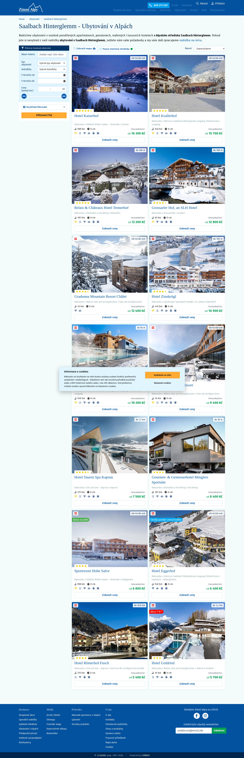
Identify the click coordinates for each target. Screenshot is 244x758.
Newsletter (52, 732)
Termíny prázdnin (80, 723)
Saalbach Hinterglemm (55, 19)
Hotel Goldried (163, 662)
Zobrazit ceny (110, 138)
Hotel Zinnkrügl (164, 295)
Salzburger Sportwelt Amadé (178, 301)
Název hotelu (28, 54)
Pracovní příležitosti (115, 737)
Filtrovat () (44, 115)
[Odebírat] (219, 730)
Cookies (109, 746)
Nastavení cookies (162, 383)
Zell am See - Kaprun (97, 486)
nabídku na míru (190, 40)
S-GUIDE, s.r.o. (104, 754)
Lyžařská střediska (28, 723)
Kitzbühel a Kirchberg (97, 212)
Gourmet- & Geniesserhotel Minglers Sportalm (180, 478)
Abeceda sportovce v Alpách (86, 714)
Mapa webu (111, 742)
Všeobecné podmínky (116, 723)
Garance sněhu (112, 732)
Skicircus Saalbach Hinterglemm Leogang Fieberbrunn (191, 120)
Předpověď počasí (28, 732)
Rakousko (79, 123)
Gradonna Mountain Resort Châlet (100, 295)
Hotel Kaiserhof (86, 115)
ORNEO (146, 754)
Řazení (188, 48)
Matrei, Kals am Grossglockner (101, 301)
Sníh (203, 11)
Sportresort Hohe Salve (92, 570)
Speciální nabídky (137, 10)
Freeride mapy (54, 723)
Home (22, 19)
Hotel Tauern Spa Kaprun (93, 476)
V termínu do (27, 81)
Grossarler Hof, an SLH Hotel (174, 207)
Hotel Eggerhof (163, 570)
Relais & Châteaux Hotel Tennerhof (101, 207)
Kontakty (109, 719)
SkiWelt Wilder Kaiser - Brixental (102, 123)
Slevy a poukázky (114, 728)
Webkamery (216, 10)
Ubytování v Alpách (28, 728)
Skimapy (51, 719)
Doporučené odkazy (57, 728)
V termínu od (27, 75)
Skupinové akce (111, 10)
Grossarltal (169, 212)
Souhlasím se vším (162, 375)
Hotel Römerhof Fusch (91, 662)
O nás (108, 714)
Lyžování (76, 719)
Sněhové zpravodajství (30, 737)
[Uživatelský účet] (201, 4)
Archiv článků (53, 714)
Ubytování (176, 11)
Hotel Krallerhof (164, 115)
